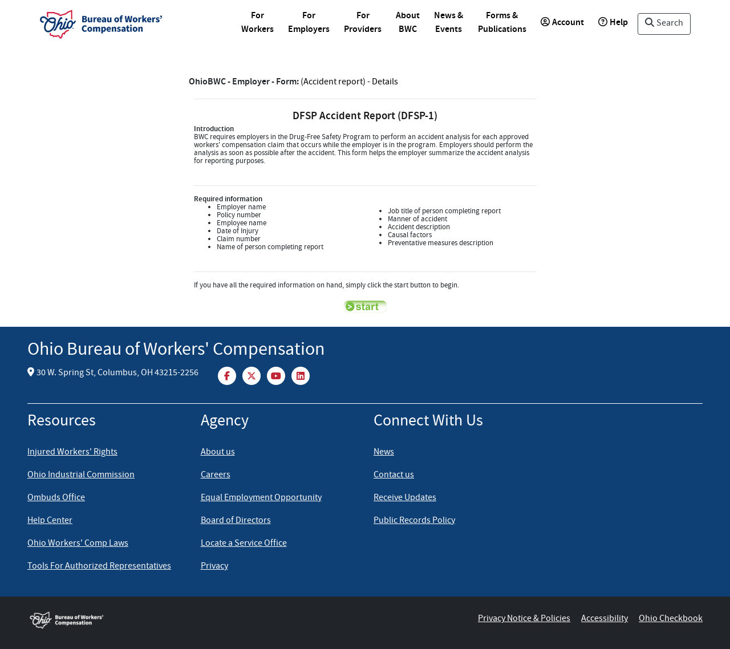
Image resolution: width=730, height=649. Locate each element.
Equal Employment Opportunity (261, 498)
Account (562, 23)
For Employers (309, 23)
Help (613, 23)
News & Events (448, 23)
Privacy (214, 567)
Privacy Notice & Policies (524, 619)
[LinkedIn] (300, 375)
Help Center (49, 521)
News (384, 453)
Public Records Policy (414, 521)
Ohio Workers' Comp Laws (77, 544)
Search (664, 24)
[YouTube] (277, 375)
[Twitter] (252, 375)
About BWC (408, 23)
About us (218, 453)
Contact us (394, 475)
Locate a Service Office (244, 544)
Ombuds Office (56, 498)
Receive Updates (405, 498)
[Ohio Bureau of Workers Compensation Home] (84, 619)
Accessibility (604, 619)
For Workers (257, 23)
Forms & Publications (502, 23)
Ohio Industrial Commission (81, 475)
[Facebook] (228, 375)
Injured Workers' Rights (72, 453)
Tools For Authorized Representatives (99, 567)
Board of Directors (236, 521)
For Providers (363, 23)
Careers (215, 475)
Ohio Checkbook (671, 619)
